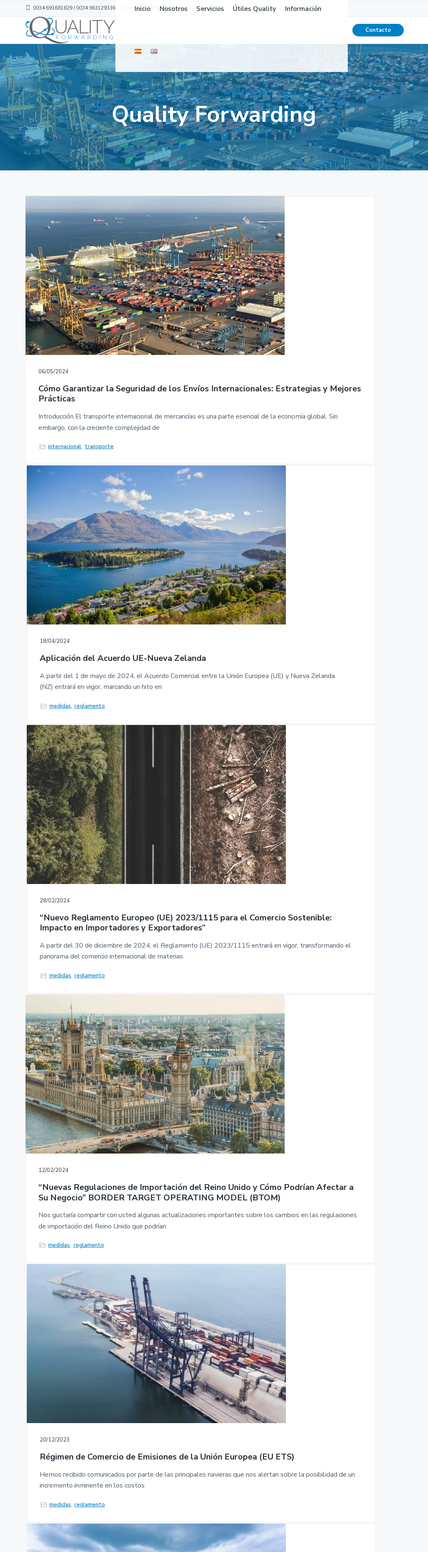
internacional (64, 444)
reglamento (217, 413)
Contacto (378, 37)
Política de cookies (306, 1444)
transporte (99, 444)
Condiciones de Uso (307, 1402)
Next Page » (234, 1177)
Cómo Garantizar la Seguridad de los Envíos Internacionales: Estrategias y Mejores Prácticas (83, 323)
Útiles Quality (239, 1435)
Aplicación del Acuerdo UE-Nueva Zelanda (212, 308)
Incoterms (318, 754)
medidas (188, 413)
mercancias (191, 1076)
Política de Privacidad (295, 1423)
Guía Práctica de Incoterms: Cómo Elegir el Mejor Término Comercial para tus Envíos (341, 634)
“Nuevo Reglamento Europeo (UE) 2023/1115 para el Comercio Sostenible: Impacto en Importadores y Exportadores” (337, 334)
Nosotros (232, 1418)
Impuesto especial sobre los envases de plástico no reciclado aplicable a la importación (208, 956)
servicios (317, 1045)
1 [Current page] (177, 1177)
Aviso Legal (296, 1460)
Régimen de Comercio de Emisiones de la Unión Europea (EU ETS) (209, 628)
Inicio (226, 1402)
